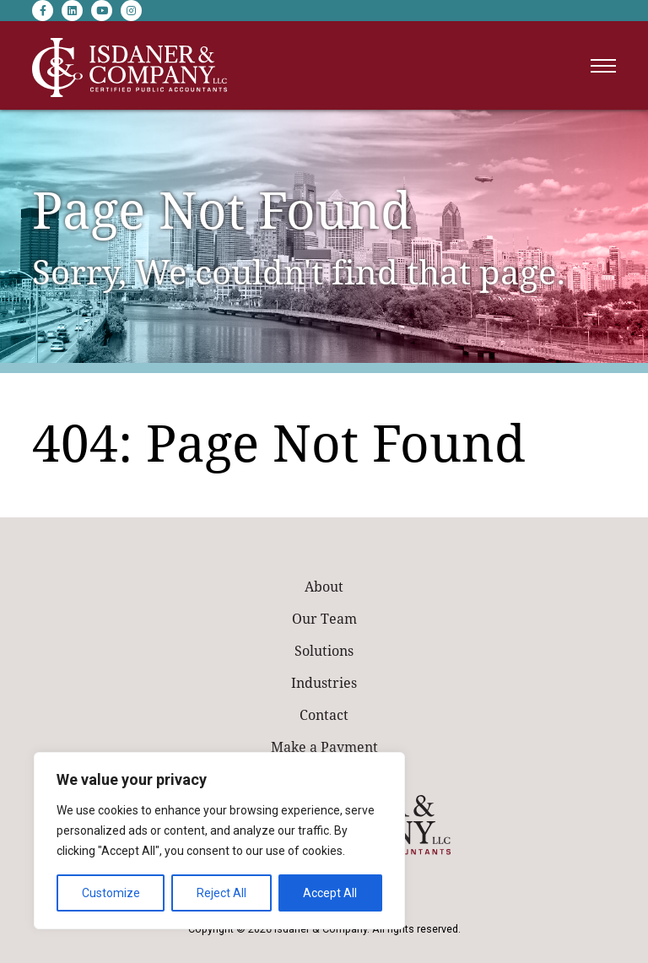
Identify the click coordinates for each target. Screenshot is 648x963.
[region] (219, 840)
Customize (111, 893)
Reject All (221, 893)
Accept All (330, 893)
